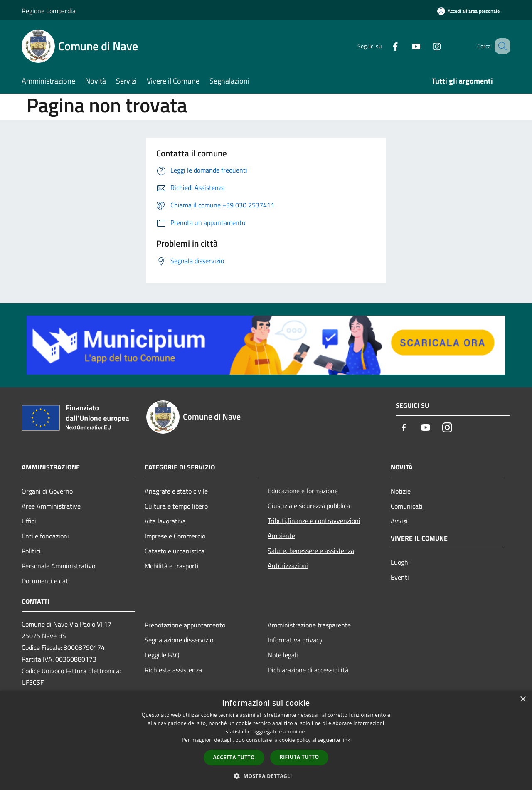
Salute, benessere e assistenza (311, 550)
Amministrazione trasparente (309, 625)
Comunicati (407, 506)
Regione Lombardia (49, 11)
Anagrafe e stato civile (176, 491)
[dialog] (266, 740)
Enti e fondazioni (45, 536)
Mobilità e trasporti (172, 566)
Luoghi (400, 562)
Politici (31, 551)
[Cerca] (500, 46)
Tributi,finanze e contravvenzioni (314, 521)
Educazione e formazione (303, 491)
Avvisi (399, 521)
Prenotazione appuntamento (185, 625)
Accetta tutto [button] (234, 757)
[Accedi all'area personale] (468, 11)
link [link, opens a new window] (346, 739)
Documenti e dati (46, 581)
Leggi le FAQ (162, 655)
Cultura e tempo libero (176, 506)
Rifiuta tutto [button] (299, 756)
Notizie (401, 491)
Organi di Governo (47, 491)
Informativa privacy (295, 640)
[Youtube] (405, 46)
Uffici (29, 521)
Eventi (400, 577)
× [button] (523, 699)
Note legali (283, 655)
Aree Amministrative (51, 506)
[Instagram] (426, 46)
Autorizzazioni (288, 565)
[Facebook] (385, 46)
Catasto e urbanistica (174, 551)
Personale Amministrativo (58, 566)
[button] (266, 776)
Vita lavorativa (165, 521)
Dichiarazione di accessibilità (308, 670)
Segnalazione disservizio (179, 640)
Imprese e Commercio (175, 536)
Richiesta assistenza (173, 670)
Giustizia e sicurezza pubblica (309, 506)
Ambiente (281, 536)
